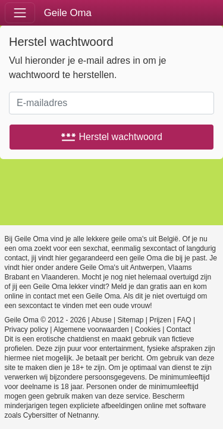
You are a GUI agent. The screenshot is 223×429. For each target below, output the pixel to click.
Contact (179, 329)
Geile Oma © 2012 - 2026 (45, 320)
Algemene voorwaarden (91, 329)
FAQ (184, 320)
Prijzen (160, 320)
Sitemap (130, 320)
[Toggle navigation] (20, 12)
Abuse (102, 320)
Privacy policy (26, 329)
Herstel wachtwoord (111, 137)
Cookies (148, 329)
